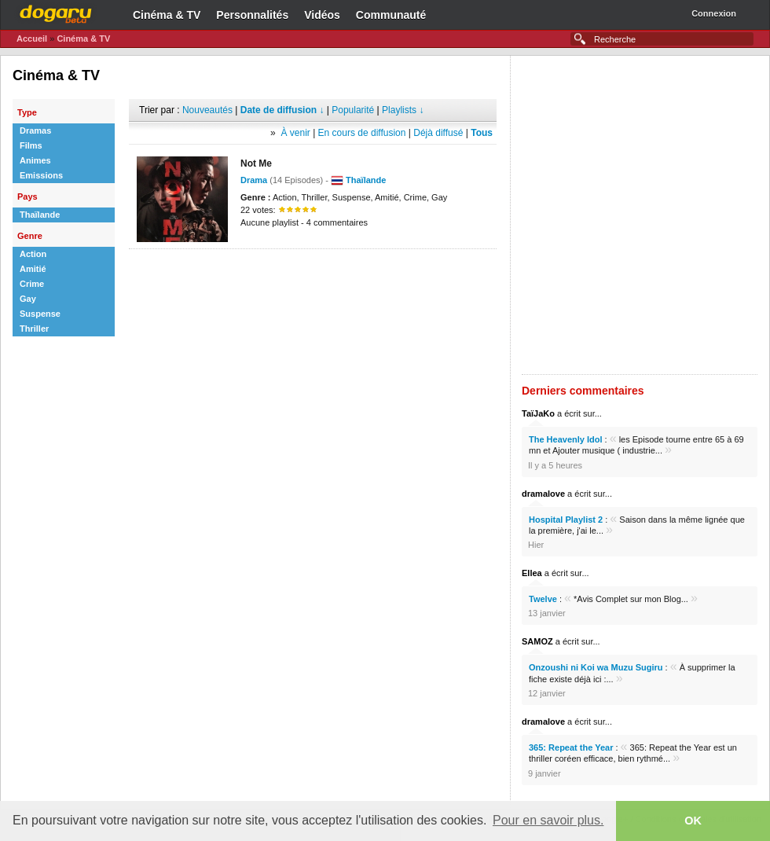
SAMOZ (537, 641)
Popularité (353, 110)
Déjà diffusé (438, 132)
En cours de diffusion (362, 132)
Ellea (532, 573)
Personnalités (252, 15)
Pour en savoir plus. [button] (548, 820)
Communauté (391, 15)
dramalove (543, 493)
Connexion (713, 13)
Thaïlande (366, 180)
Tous (482, 132)
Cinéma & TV (166, 15)
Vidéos (322, 15)
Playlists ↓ (403, 110)
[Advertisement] (188, 215)
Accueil (31, 38)
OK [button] (693, 820)
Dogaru (56, 12)
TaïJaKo (538, 413)
